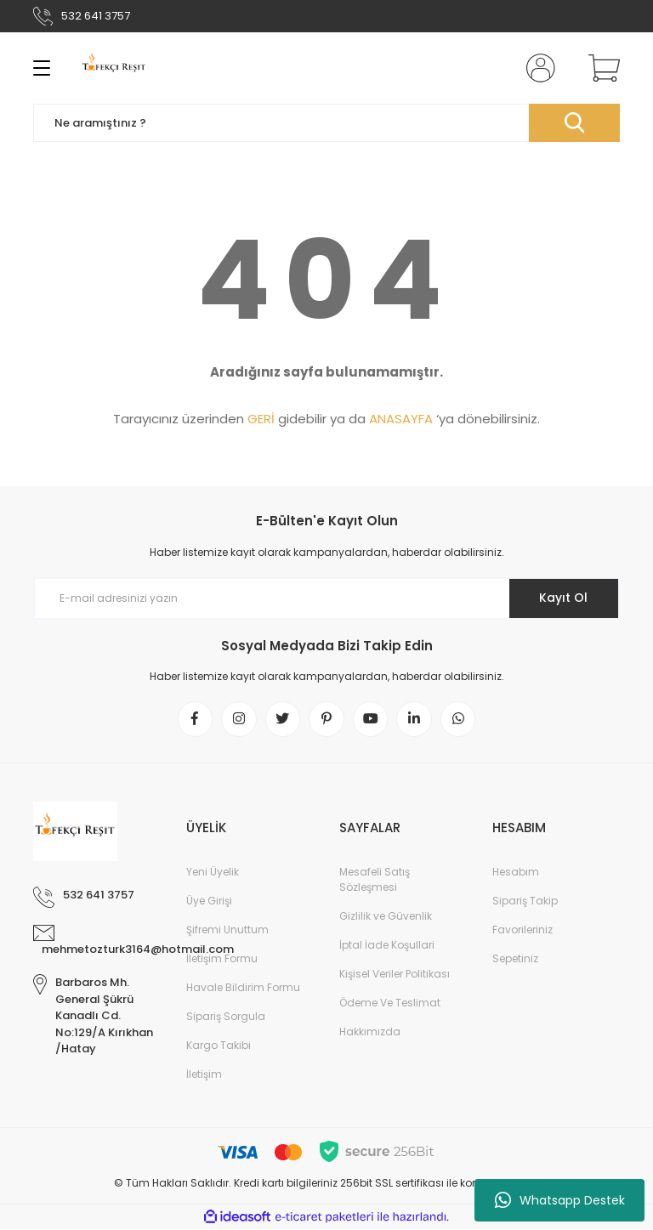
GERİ (261, 419)
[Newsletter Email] (326, 598)
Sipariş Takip (525, 901)
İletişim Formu (222, 959)
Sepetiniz (515, 959)
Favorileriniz (522, 930)
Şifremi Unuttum (227, 930)
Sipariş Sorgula (225, 1017)
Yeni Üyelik (212, 872)
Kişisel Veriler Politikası (394, 974)
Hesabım (515, 872)
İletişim (204, 1075)
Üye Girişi (209, 901)
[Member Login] (537, 68)
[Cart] (600, 68)
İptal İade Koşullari (386, 945)
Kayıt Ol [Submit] (563, 597)
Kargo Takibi (218, 1046)
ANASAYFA (401, 419)
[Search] (326, 123)
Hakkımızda (369, 1032)
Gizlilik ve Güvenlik (385, 917)
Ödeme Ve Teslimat (389, 1003)
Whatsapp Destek (560, 1200)
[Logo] (114, 68)
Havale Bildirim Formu (243, 988)
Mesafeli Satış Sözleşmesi (374, 880)
